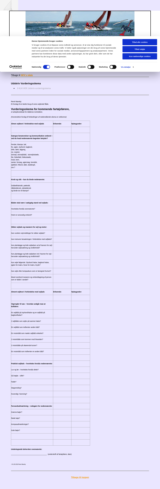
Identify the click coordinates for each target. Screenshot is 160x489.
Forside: (16, 53)
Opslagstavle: (40, 53)
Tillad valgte (140, 13)
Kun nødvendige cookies (140, 20)
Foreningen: (53, 53)
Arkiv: (77, 53)
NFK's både (27, 75)
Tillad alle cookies (140, 6)
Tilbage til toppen (80, 477)
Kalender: (27, 53)
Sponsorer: (87, 53)
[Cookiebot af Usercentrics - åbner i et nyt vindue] (15, 31)
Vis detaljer (126, 31)
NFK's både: (67, 53)
